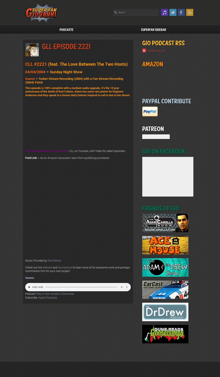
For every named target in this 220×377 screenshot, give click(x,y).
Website (47, 267)
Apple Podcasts (47, 297)
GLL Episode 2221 (66, 47)
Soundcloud (65, 267)
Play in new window (48, 294)
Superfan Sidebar (153, 29)
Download (68, 294)
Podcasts (66, 29)
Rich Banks (54, 260)
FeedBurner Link (156, 50)
